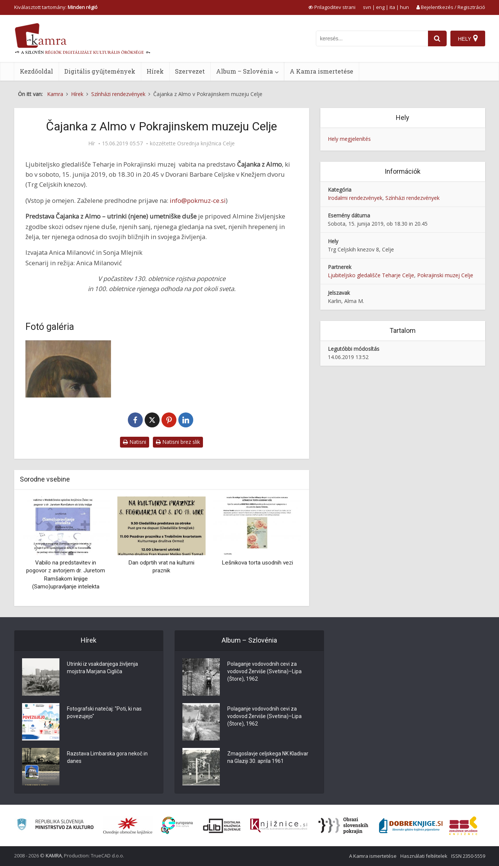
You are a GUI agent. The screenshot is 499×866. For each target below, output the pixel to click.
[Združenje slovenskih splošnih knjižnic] (279, 825)
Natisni (134, 441)
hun (404, 7)
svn (367, 7)
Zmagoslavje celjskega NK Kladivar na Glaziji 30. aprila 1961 (267, 757)
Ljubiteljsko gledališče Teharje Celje (371, 275)
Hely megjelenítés (349, 138)
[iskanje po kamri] (372, 38)
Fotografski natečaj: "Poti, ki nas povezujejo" (104, 712)
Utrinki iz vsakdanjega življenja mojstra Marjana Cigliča (102, 667)
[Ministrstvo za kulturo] (55, 825)
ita (392, 7)
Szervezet (190, 71)
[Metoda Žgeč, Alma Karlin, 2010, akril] (68, 369)
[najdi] (437, 38)
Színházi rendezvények (412, 197)
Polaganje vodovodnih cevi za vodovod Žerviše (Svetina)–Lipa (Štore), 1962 (264, 671)
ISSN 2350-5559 (468, 856)
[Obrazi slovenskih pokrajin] (343, 825)
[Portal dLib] (222, 825)
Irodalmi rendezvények (355, 197)
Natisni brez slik (178, 441)
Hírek (155, 71)
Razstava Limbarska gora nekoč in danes (107, 757)
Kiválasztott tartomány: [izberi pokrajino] (56, 7)
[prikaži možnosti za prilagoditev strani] (331, 7)
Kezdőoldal (36, 71)
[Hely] (467, 38)
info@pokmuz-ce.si (198, 200)
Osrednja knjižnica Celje (206, 143)
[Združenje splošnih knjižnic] (463, 825)
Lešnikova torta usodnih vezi (257, 562)
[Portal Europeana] (177, 825)
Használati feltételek (423, 856)
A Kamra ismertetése (321, 71)
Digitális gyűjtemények (99, 71)
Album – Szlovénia (244, 71)
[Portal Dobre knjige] (411, 825)
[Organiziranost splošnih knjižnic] (128, 825)
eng (380, 7)
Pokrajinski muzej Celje (445, 275)
